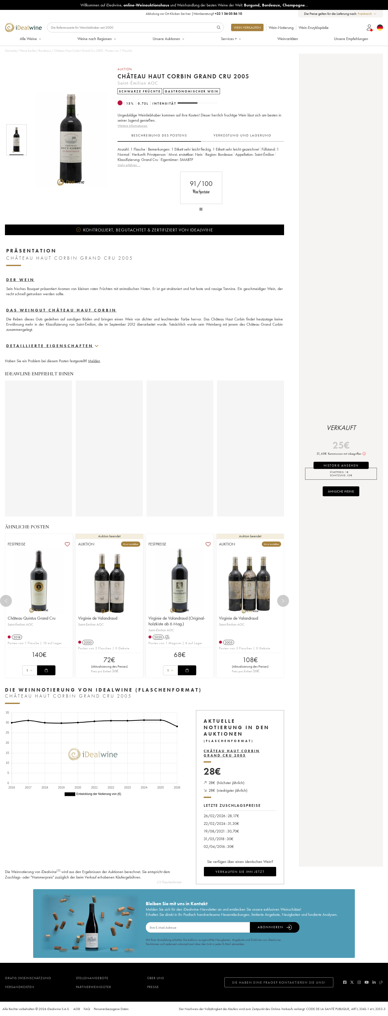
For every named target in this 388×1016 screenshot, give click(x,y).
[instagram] (359, 982)
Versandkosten (19, 987)
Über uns (155, 978)
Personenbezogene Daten (111, 1009)
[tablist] (201, 135)
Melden (94, 360)
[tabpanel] (201, 157)
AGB (76, 1009)
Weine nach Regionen (97, 38)
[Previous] (6, 601)
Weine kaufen (27, 50)
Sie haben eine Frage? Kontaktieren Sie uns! (279, 982)
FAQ (87, 1009)
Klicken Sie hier (180, 13)
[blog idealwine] (381, 982)
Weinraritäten (287, 38)
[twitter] (352, 982)
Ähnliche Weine (341, 491)
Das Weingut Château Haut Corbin (61, 310)
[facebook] (344, 982)
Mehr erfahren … (129, 165)
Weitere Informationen (132, 125)
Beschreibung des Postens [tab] (159, 135)
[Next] (283, 601)
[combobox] (367, 13)
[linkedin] (374, 982)
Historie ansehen (341, 465)
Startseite (11, 50)
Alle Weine (31, 38)
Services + (231, 38)
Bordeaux (271, 5)
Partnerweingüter (93, 987)
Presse (153, 987)
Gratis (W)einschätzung (28, 978)
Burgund (252, 5)
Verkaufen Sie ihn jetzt (240, 871)
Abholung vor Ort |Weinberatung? (194, 13)
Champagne (294, 5)
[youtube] (366, 982)
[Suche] (135, 27)
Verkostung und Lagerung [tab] (242, 135)
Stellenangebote (92, 978)
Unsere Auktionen (169, 38)
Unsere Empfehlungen (351, 38)
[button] (67, 139)
